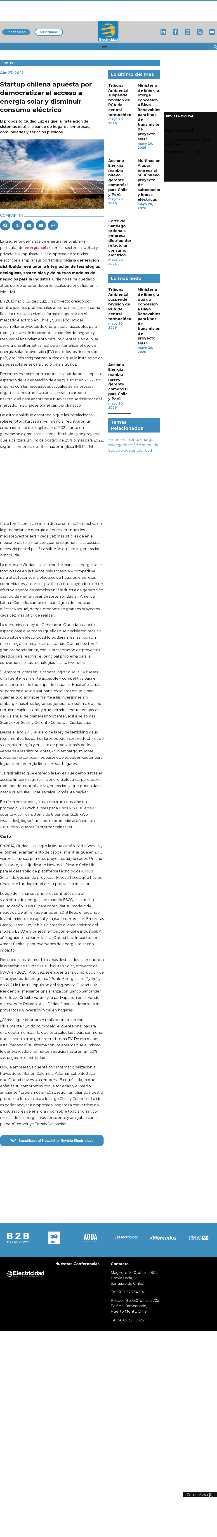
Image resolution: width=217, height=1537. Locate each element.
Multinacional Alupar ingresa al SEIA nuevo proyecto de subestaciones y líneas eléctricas (152, 180)
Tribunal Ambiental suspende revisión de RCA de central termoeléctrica (122, 100)
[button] (104, 47)
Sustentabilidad (138, 450)
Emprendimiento (123, 439)
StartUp (115, 450)
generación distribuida (138, 445)
